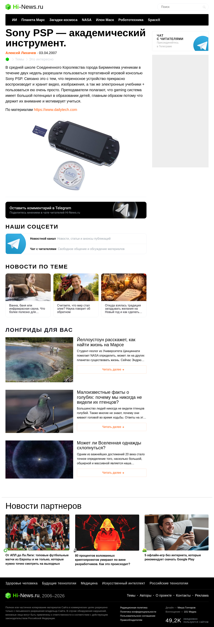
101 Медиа (190, 611)
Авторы (145, 595)
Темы (131, 595)
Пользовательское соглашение (137, 615)
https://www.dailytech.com (55, 110)
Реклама (202, 595)
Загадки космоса (63, 20)
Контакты (183, 595)
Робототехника (130, 20)
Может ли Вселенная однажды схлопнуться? (109, 445)
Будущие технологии (59, 583)
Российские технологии (169, 583)
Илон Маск (105, 20)
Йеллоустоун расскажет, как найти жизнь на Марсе (106, 342)
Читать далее (113, 370)
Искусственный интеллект (123, 583)
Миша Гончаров (186, 607)
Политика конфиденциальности (138, 611)
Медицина (89, 583)
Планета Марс (33, 20)
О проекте (164, 595)
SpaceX (154, 20)
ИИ (14, 20)
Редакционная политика (133, 607)
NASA (87, 20)
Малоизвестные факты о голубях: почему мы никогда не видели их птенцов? (109, 397)
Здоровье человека (21, 583)
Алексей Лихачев (20, 53)
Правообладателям (131, 620)
